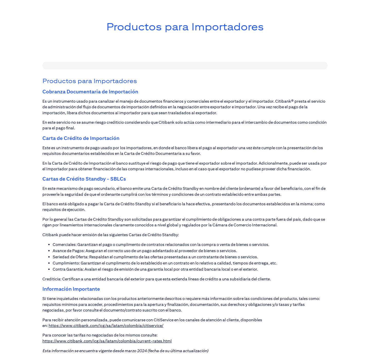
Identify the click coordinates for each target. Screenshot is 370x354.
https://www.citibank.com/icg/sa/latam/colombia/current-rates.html (107, 341)
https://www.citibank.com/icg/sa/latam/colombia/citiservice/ (106, 325)
